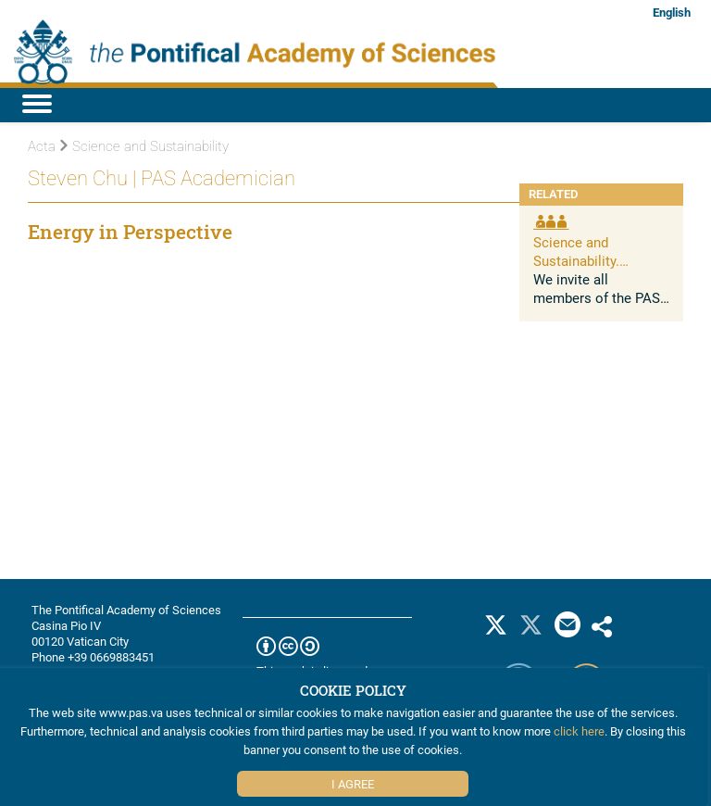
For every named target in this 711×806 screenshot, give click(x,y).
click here (579, 731)
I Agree (352, 783)
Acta (42, 146)
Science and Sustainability (144, 146)
